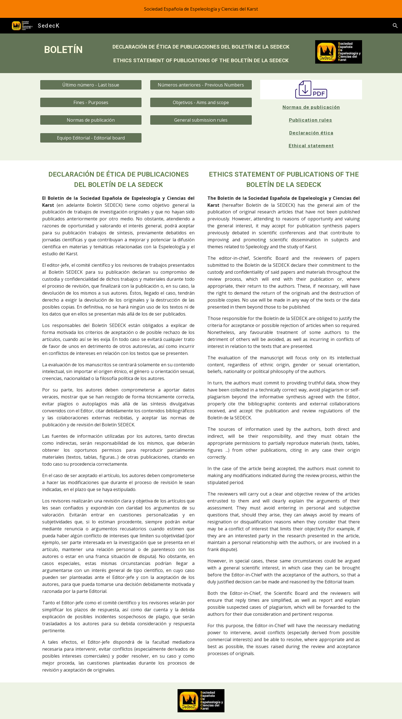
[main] (63, 49)
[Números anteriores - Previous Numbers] (201, 84)
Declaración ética (311, 133)
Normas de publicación (311, 107)
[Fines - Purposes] (91, 102)
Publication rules (310, 120)
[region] (201, 9)
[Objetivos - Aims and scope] (201, 102)
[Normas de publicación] (91, 120)
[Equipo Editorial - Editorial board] (91, 137)
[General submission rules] (201, 120)
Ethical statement (311, 145)
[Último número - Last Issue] (91, 84)
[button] (395, 25)
